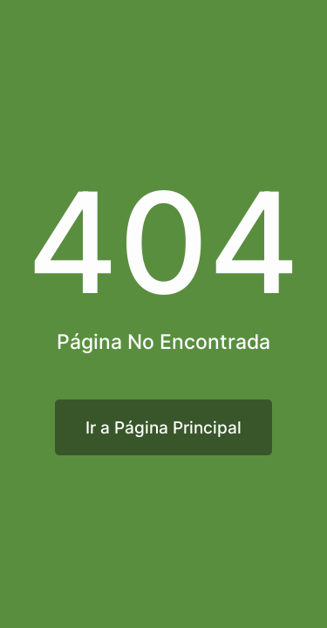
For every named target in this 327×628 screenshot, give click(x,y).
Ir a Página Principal (163, 427)
